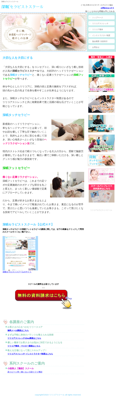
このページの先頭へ (12, 383)
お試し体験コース (101, 83)
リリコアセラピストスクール (29, 6)
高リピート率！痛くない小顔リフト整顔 (24, 372)
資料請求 (101, 64)
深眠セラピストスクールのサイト (20, 271)
